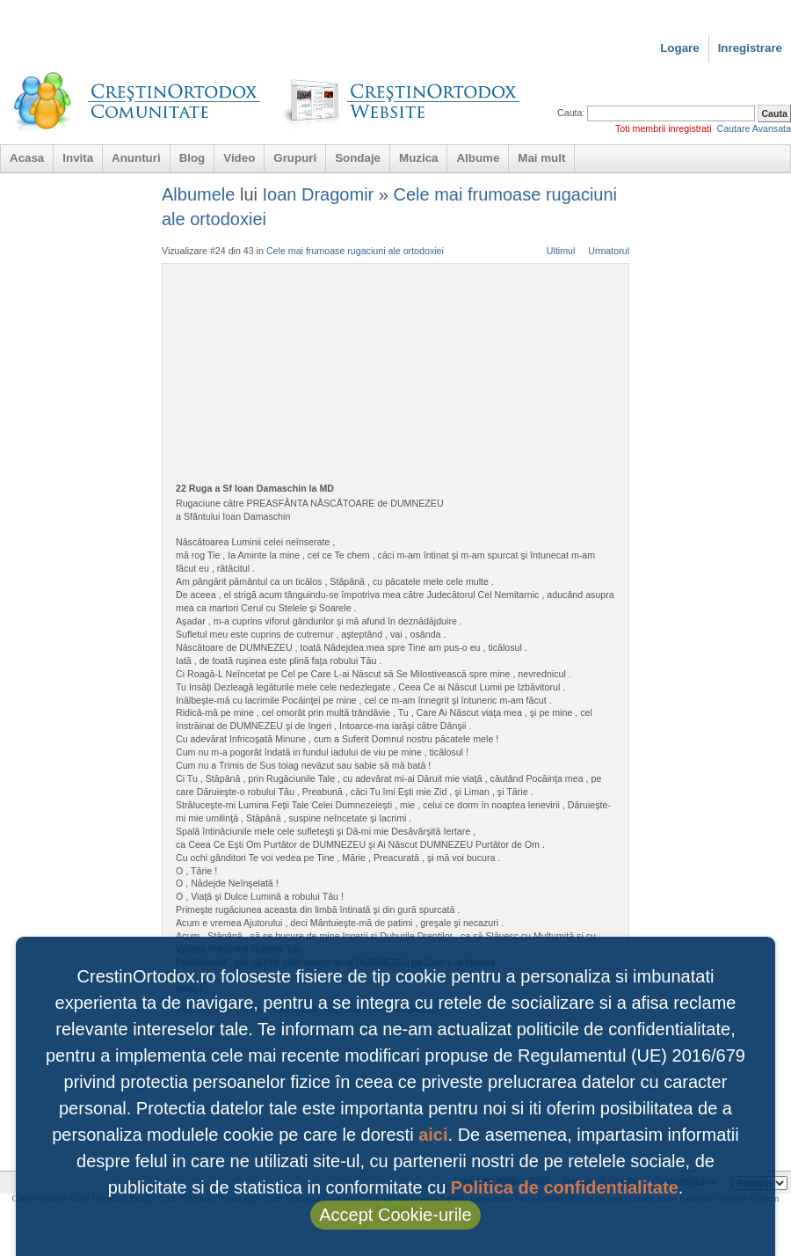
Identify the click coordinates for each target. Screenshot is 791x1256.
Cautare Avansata (753, 128)
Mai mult (541, 157)
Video (239, 157)
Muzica (418, 157)
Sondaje (358, 157)
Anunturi (136, 157)
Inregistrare (750, 48)
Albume (477, 157)
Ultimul (561, 250)
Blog (192, 157)
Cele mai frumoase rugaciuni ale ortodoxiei (355, 250)
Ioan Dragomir (318, 194)
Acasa (27, 157)
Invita (77, 157)
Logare (679, 48)
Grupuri (294, 157)
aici (432, 1134)
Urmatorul (608, 250)
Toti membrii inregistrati (663, 128)
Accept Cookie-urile (395, 1214)
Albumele (198, 194)
